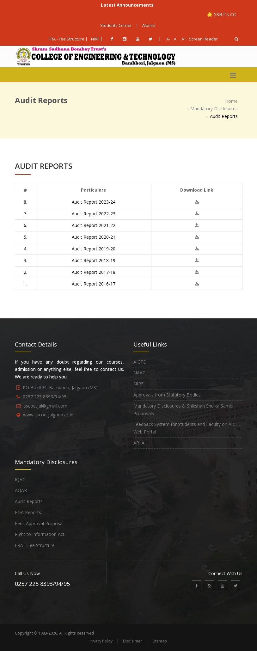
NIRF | (96, 39)
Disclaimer (132, 641)
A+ (182, 39)
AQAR (21, 490)
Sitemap (159, 641)
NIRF (138, 384)
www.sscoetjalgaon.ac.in (48, 415)
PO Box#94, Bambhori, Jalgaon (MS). (61, 387)
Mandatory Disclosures (214, 109)
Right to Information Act (39, 534)
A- (167, 39)
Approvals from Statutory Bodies (167, 395)
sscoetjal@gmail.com (45, 406)
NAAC (139, 373)
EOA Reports (28, 512)
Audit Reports (29, 501)
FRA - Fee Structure (35, 545)
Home (231, 101)
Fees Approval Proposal (39, 523)
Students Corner (116, 25)
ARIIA (138, 443)
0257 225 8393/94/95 (44, 397)
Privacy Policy (101, 641)
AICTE (139, 362)
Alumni (148, 25)
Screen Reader (203, 39)
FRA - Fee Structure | (68, 39)
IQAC (20, 479)
